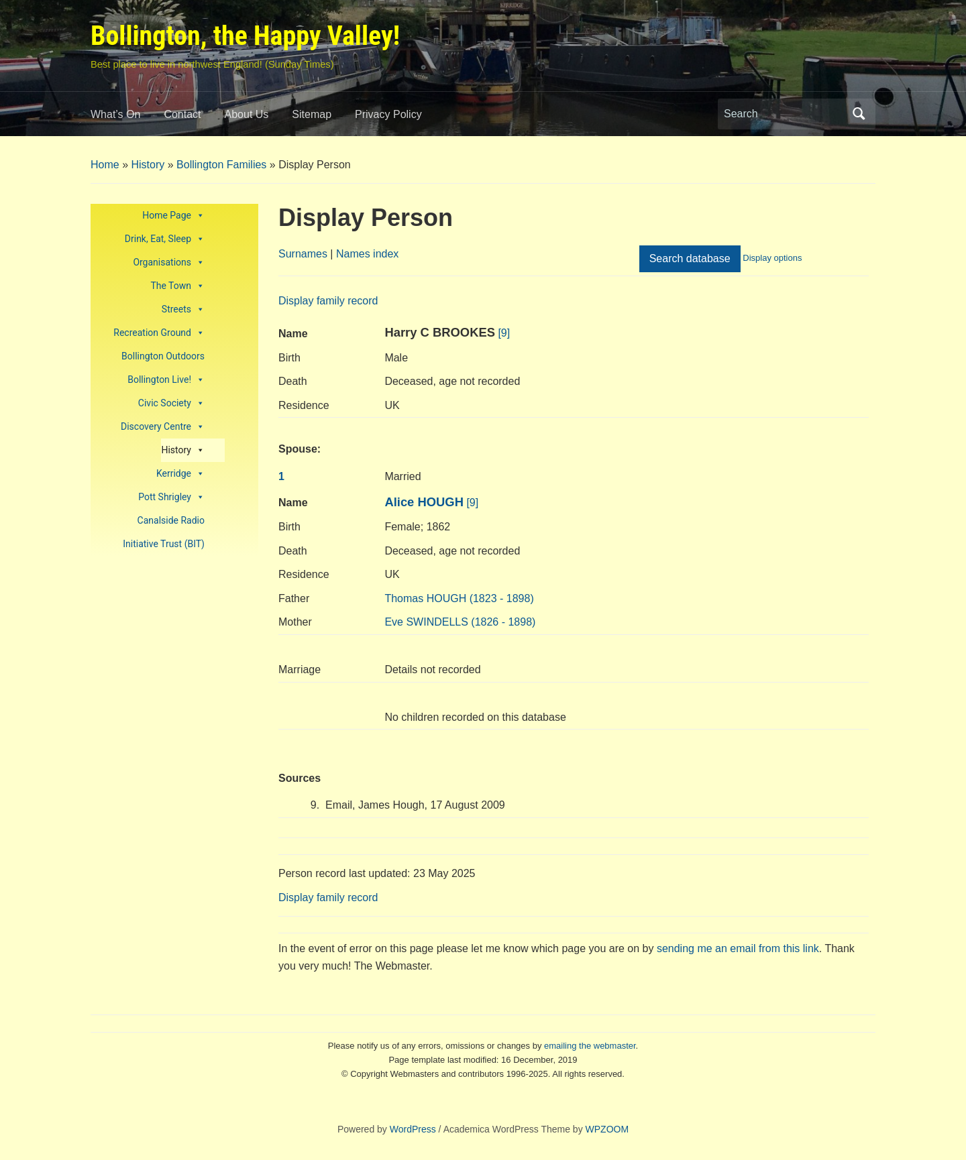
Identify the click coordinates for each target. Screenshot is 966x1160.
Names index (367, 253)
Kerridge (180, 473)
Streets (183, 309)
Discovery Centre (163, 427)
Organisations (169, 262)
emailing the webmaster (590, 1046)
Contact (182, 114)
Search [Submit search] (859, 114)
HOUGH (458, 598)
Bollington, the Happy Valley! (245, 36)
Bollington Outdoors (163, 356)
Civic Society (171, 403)
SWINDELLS (459, 622)
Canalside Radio (171, 520)
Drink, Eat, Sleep (165, 239)
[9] (504, 333)
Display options (772, 258)
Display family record (328, 300)
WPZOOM (607, 1129)
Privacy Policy (388, 114)
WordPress (413, 1129)
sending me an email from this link (738, 948)
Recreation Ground (159, 333)
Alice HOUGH (424, 502)
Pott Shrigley (171, 497)
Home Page (173, 215)
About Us (247, 114)
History (147, 164)
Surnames (302, 253)
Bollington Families (221, 164)
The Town (177, 286)
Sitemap (311, 114)
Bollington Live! (166, 380)
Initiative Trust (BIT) (164, 543)
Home (105, 164)
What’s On (115, 114)
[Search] (784, 114)
